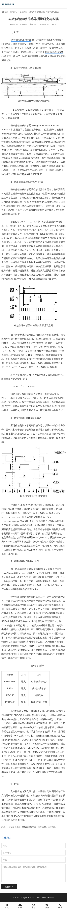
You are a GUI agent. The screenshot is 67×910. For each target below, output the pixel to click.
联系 (60, 906)
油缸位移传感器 (13, 827)
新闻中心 (13, 12)
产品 (20, 906)
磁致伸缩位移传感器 (21, 40)
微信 (47, 906)
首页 (5, 12)
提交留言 (9, 886)
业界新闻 (23, 12)
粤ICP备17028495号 (45, 897)
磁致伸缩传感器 (22, 325)
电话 (33, 906)
